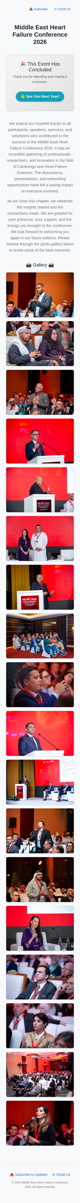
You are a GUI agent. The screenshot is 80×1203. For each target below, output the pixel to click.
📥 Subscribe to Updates (29, 1175)
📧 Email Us (62, 9)
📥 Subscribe (38, 9)
